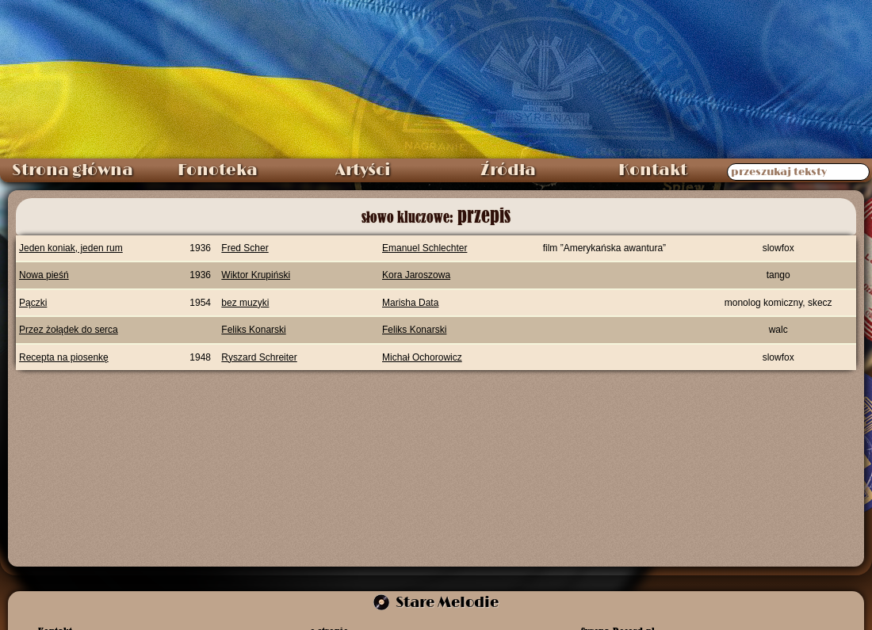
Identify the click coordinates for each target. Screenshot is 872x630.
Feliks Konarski (253, 329)
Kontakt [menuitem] (652, 170)
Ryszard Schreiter (258, 357)
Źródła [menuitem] (508, 170)
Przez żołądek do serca (68, 329)
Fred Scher (244, 248)
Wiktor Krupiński (255, 275)
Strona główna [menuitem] (72, 170)
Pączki (33, 302)
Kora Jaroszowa (416, 275)
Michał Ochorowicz (422, 357)
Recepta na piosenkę (64, 357)
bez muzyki (245, 302)
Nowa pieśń (44, 275)
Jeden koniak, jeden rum (71, 248)
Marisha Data (410, 302)
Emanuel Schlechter (424, 248)
